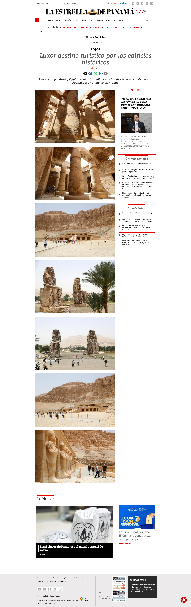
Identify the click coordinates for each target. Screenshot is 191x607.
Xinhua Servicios (95, 37)
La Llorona (84, 27)
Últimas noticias (136, 159)
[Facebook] (142, 3)
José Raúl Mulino (111, 27)
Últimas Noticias (69, 27)
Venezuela (96, 27)
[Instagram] (147, 3)
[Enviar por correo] (106, 73)
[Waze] (86, 599)
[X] (137, 3)
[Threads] (133, 3)
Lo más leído (136, 208)
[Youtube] (151, 3)
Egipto (97, 68)
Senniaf (125, 27)
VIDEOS (136, 90)
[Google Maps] (81, 599)
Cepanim (135, 27)
